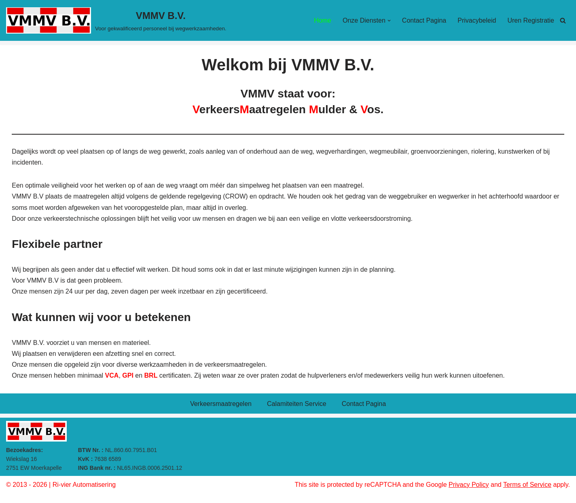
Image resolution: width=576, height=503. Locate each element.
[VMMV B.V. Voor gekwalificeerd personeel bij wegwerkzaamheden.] (116, 20)
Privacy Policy (469, 484)
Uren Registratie (530, 20)
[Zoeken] (563, 20)
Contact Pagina (424, 20)
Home (322, 20)
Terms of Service (527, 484)
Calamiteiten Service (296, 403)
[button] (389, 20)
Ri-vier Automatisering (84, 484)
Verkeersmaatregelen (221, 403)
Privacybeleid (476, 20)
